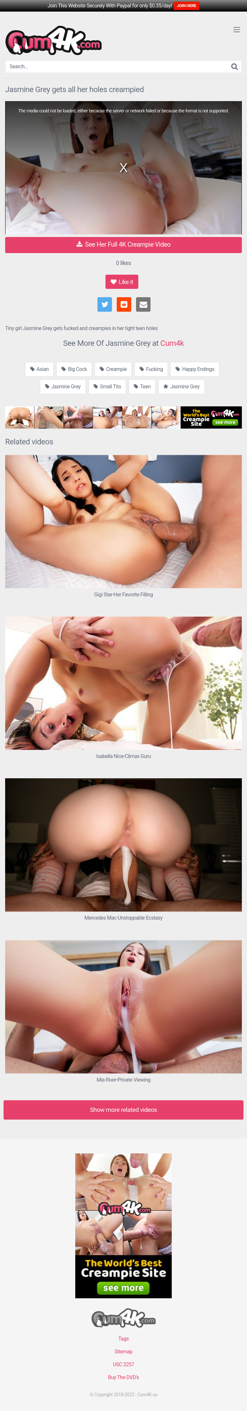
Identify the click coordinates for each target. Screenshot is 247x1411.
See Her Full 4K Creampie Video (124, 244)
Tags (123, 1339)
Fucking (151, 369)
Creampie (113, 369)
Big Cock (74, 369)
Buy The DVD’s (123, 1377)
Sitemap (123, 1352)
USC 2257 (123, 1364)
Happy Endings (195, 369)
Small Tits (107, 387)
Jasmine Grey (63, 387)
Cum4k (172, 343)
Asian (39, 369)
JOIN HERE (186, 5)
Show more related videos (123, 1109)
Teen (142, 387)
